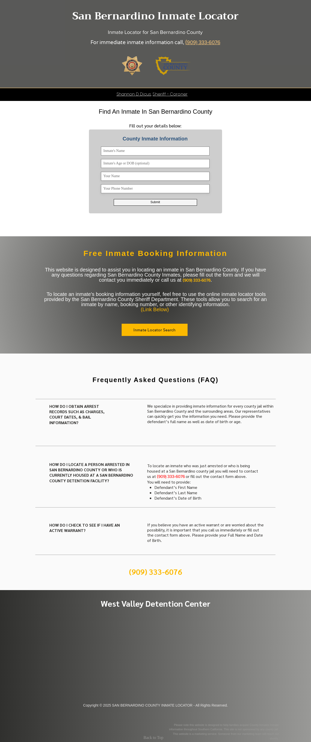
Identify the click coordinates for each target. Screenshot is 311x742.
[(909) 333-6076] (155, 571)
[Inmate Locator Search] (155, 330)
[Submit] (155, 202)
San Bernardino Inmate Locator (155, 16)
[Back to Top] (156, 738)
